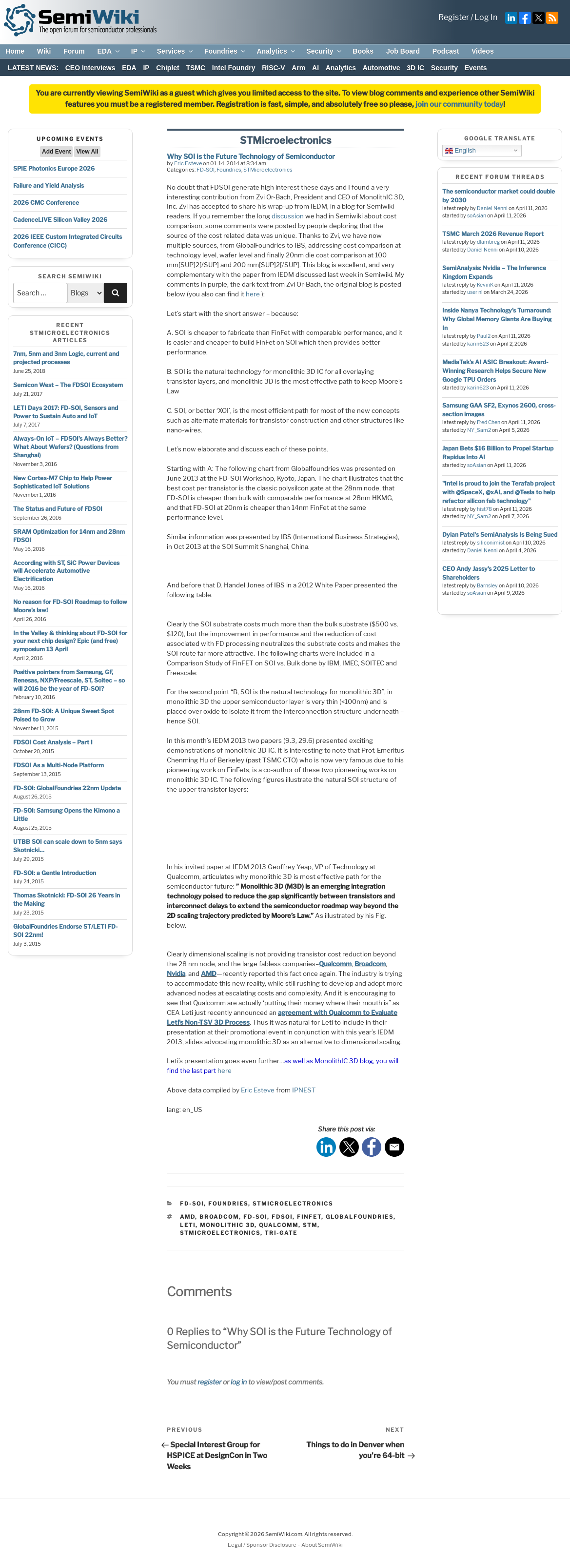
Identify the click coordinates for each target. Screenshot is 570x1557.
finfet (309, 1216)
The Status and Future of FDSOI (57, 508)
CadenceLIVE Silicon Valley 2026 (60, 219)
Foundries (225, 51)
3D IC (415, 68)
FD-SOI (206, 169)
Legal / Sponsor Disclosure (262, 1544)
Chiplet (167, 68)
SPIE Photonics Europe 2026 (54, 168)
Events (476, 68)
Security (324, 51)
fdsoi (282, 1216)
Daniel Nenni (492, 208)
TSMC (195, 68)
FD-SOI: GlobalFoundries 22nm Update (67, 788)
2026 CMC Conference (46, 202)
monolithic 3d (227, 1225)
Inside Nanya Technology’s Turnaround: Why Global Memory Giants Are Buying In (496, 319)
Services (176, 51)
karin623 (478, 344)
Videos (483, 51)
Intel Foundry (234, 68)
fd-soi (255, 1216)
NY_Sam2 (479, 430)
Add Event (56, 151)
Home (14, 51)
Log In (485, 17)
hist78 (484, 509)
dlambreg (488, 242)
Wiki (44, 51)
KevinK (485, 285)
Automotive (381, 68)
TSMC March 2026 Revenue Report (493, 233)
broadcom (219, 1216)
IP (139, 51)
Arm (298, 68)
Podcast (445, 51)
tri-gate (281, 1232)
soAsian (476, 216)
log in (239, 1382)
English (460, 150)
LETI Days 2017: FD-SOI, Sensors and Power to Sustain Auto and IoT (65, 412)
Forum (74, 51)
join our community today (459, 104)
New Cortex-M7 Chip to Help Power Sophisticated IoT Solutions (62, 482)
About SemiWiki (322, 1544)
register (209, 1382)
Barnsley (487, 586)
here (253, 294)
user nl (475, 292)
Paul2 (484, 336)
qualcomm (278, 1225)
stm (310, 1225)
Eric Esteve (188, 163)
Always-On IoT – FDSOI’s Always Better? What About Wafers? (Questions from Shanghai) (70, 447)
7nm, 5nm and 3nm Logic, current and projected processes (66, 358)
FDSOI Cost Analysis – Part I (53, 742)
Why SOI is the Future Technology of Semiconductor (251, 156)
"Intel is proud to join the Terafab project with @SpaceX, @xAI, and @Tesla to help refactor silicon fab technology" (498, 492)
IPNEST (304, 1090)
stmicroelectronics (220, 1232)
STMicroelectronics (268, 169)
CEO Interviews (90, 68)
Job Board (403, 51)
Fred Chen (488, 422)
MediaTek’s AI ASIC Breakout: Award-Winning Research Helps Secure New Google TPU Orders (495, 370)
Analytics (276, 51)
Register (453, 17)
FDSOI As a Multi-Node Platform (58, 765)
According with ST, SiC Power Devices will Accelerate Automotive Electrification (66, 571)
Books (363, 51)
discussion (288, 216)
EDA (109, 51)
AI (315, 68)
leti (188, 1225)
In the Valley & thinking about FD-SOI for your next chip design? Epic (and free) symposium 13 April (70, 641)
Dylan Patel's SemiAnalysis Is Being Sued (499, 534)
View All (87, 151)
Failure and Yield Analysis (48, 185)
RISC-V (273, 68)
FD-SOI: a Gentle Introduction (54, 872)
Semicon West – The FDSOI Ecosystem (68, 385)
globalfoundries (359, 1216)
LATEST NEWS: (33, 68)
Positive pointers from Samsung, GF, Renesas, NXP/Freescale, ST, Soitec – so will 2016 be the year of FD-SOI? (69, 680)
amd (187, 1216)
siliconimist (491, 543)
